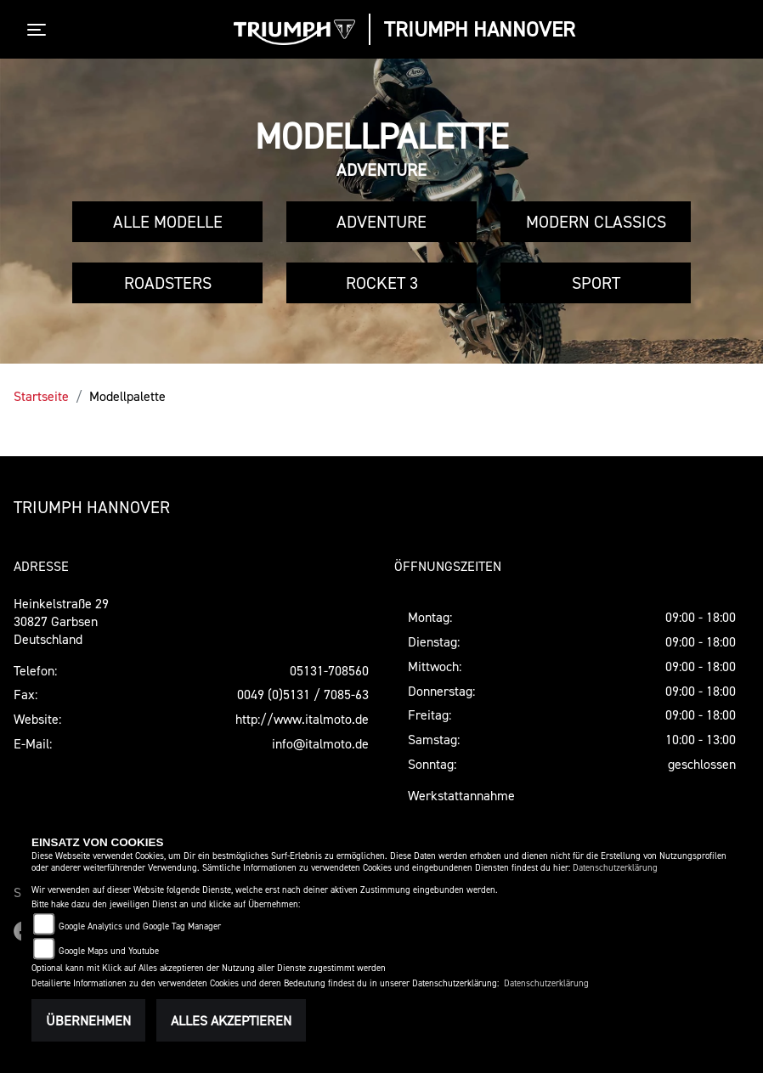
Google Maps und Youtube (109, 951)
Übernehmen (88, 1020)
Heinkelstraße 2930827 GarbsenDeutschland (61, 621)
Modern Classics (596, 222)
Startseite (41, 395)
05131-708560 (329, 670)
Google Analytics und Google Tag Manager (140, 926)
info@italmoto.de (320, 743)
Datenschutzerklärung (615, 867)
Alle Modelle (168, 222)
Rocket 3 (382, 283)
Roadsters (168, 283)
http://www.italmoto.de (302, 718)
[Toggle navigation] (40, 30)
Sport (596, 283)
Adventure (381, 222)
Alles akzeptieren (231, 1020)
